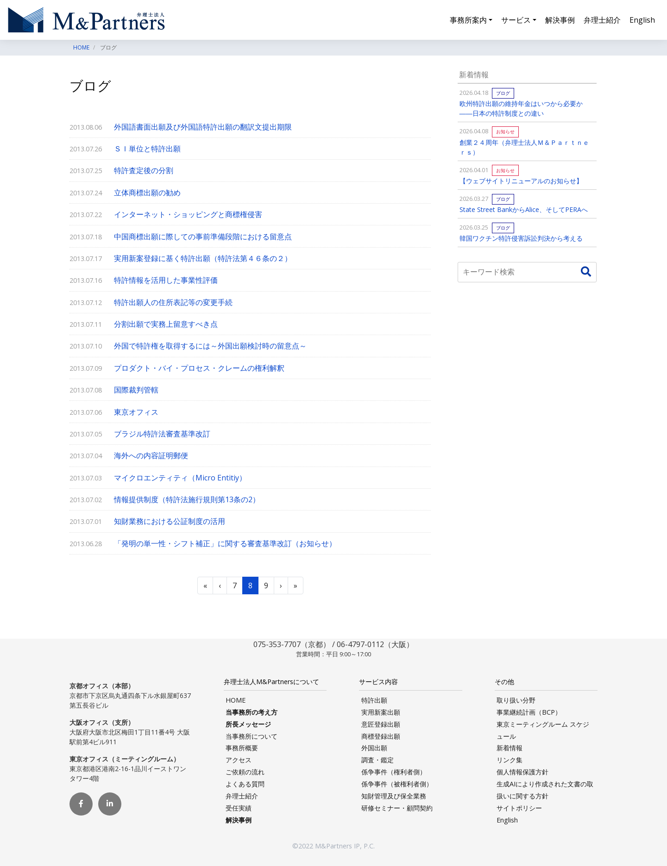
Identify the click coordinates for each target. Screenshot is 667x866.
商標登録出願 (380, 736)
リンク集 (509, 759)
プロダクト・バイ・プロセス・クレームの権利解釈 (199, 368)
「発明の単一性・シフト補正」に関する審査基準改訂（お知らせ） (225, 543)
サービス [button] (516, 20)
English (642, 20)
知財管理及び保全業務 (393, 795)
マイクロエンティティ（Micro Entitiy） (180, 478)
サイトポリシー (519, 808)
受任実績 (239, 808)
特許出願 (374, 700)
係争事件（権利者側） (393, 771)
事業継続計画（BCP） (529, 712)
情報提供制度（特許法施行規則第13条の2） (187, 499)
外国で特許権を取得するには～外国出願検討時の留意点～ (210, 346)
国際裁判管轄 (136, 390)
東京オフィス (136, 412)
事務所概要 (242, 747)
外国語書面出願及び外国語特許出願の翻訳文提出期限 (203, 127)
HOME (235, 700)
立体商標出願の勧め (147, 192)
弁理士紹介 (602, 20)
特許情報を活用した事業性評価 (166, 280)
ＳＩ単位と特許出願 (147, 148)
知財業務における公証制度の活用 (169, 521)
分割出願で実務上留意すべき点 (166, 324)
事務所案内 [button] (468, 20)
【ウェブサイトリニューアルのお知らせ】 (521, 180)
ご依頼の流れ (245, 771)
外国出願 (374, 747)
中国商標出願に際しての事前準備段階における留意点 (203, 236)
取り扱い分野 (516, 700)
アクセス (239, 759)
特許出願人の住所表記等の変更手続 (173, 302)
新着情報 (509, 747)
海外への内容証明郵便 (151, 455)
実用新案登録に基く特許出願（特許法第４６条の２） (203, 258)
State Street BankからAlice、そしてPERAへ (523, 209)
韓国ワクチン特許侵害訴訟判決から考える (521, 238)
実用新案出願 (380, 712)
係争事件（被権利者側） (397, 783)
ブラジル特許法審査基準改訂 (162, 434)
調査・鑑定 (377, 759)
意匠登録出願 (380, 724)
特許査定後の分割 (143, 170)
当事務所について (251, 736)
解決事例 (560, 20)
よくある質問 (245, 783)
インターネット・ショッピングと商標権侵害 (188, 214)
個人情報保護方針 (522, 771)
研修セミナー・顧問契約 (397, 808)
